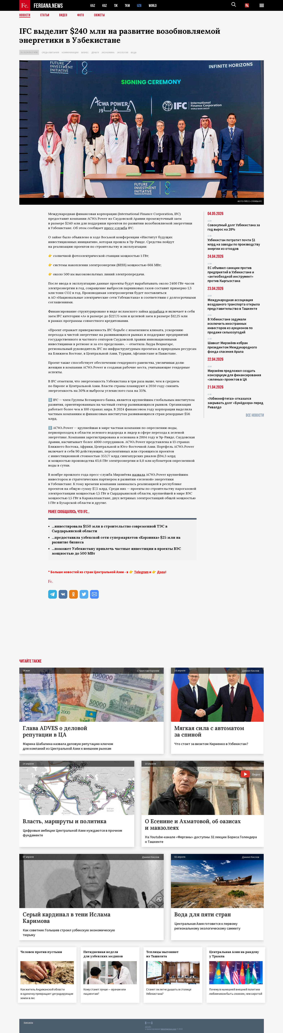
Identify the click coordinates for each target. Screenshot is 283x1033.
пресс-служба (115, 228)
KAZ (92, 5)
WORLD (154, 5)
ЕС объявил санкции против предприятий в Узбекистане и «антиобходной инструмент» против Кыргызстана (231, 274)
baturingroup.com (168, 1029)
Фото (82, 15)
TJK (116, 5)
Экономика (108, 52)
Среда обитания (50, 52)
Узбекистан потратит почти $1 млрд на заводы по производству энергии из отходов (234, 244)
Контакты (28, 1022)
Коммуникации (70, 52)
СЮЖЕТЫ (101, 15)
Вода (133, 52)
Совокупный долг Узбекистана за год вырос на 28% (234, 227)
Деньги (95, 52)
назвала (138, 474)
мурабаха (156, 311)
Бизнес (85, 52)
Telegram (141, 573)
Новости (25, 15)
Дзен (161, 573)
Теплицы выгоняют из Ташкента (164, 955)
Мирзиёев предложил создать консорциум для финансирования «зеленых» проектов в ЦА (234, 374)
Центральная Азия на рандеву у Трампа (236, 955)
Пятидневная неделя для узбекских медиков (104, 955)
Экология (122, 52)
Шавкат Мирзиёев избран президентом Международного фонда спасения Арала (232, 347)
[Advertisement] (141, 633)
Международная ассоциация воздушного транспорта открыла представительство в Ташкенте (234, 304)
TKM (128, 5)
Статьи (45, 15)
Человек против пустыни (43, 953)
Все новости (255, 415)
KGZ (104, 5)
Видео (64, 15)
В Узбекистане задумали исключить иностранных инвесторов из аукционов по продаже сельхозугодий (230, 325)
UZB (140, 5)
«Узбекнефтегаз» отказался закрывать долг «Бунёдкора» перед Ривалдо (235, 402)
